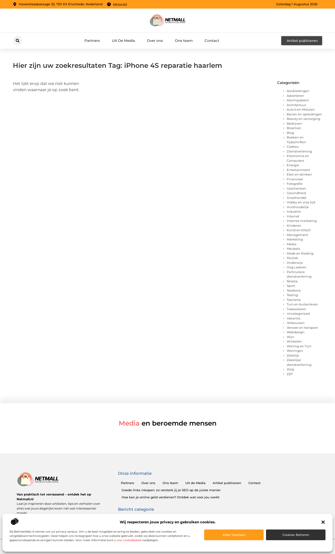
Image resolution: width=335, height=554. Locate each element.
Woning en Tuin (299, 346)
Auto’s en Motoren (301, 109)
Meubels (293, 248)
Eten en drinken (299, 174)
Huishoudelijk (298, 207)
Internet (293, 216)
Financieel (295, 179)
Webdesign (296, 332)
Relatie (292, 281)
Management (297, 235)
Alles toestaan (234, 535)
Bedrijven (294, 123)
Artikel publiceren (227, 483)
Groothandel (296, 198)
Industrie (294, 211)
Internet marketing (302, 221)
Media (291, 244)
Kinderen (294, 225)
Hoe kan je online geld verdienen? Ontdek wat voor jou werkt (170, 497)
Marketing (295, 239)
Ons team (184, 40)
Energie (293, 165)
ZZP (290, 374)
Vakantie (294, 318)
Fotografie (294, 184)
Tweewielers (296, 309)
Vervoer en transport (302, 327)
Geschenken (296, 188)
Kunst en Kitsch (299, 230)
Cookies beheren (295, 535)
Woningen (295, 351)
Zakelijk (293, 355)
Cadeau (293, 146)
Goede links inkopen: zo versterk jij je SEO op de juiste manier (171, 490)
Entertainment (298, 170)
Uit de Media (195, 483)
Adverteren (295, 96)
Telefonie (294, 290)
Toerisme (294, 300)
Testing (292, 295)
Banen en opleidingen (304, 114)
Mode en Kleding (300, 253)
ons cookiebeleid (129, 540)
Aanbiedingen (298, 91)
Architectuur (296, 105)
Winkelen (294, 341)
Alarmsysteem (298, 100)
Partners (92, 40)
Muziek (292, 258)
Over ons (155, 40)
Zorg (290, 369)
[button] (323, 522)
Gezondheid (296, 193)
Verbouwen (296, 323)
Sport (291, 286)
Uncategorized (298, 313)
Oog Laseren (296, 267)
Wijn (290, 337)
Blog (290, 133)
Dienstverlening (299, 151)
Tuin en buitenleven (302, 304)
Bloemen (294, 128)
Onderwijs (295, 263)
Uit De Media (123, 40)
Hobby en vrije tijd (301, 202)
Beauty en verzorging (303, 119)
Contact (212, 40)
